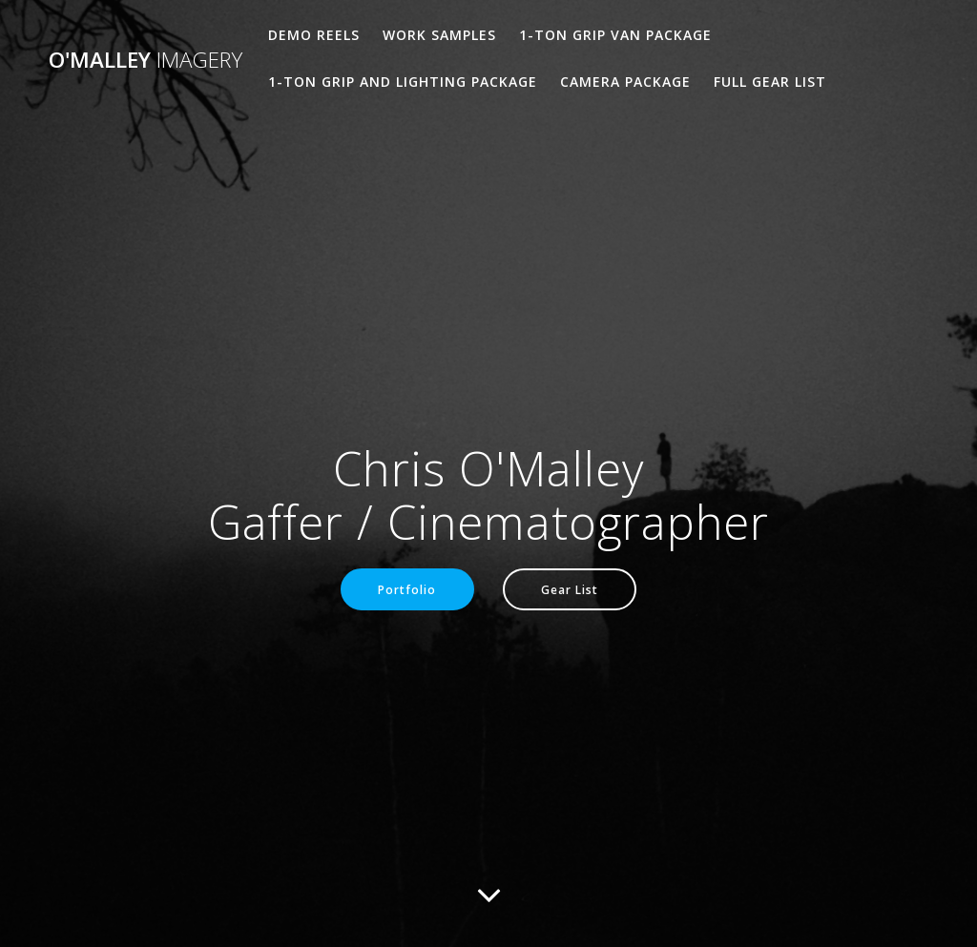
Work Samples (439, 35)
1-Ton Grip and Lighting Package (402, 81)
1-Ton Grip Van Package (615, 35)
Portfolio (407, 589)
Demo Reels (314, 35)
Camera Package (625, 81)
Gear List (569, 589)
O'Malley (145, 60)
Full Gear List (770, 81)
